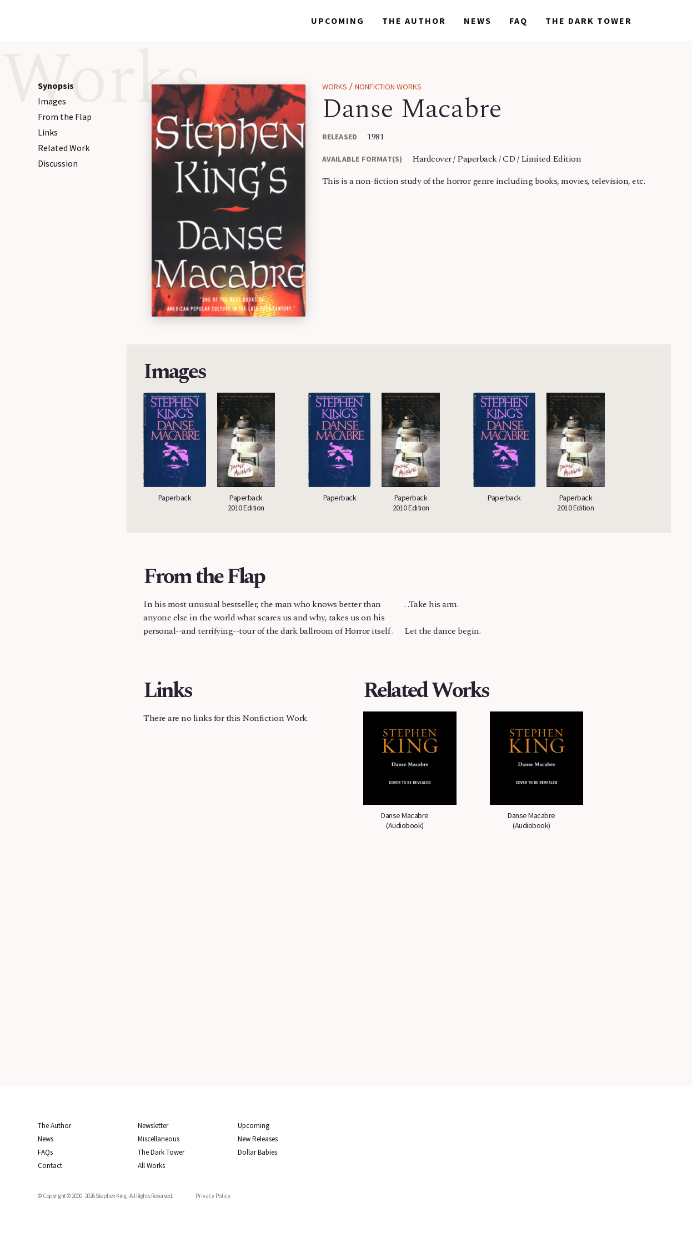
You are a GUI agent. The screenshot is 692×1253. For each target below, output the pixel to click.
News (478, 20)
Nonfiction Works (388, 87)
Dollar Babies (257, 1152)
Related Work (63, 147)
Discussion (58, 163)
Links (48, 132)
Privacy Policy (212, 1196)
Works (275, 20)
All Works (151, 1165)
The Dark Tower (588, 20)
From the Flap (65, 116)
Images (52, 101)
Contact (50, 1165)
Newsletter (153, 1125)
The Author (414, 20)
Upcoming (337, 20)
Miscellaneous (158, 1139)
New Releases (258, 1139)
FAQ (518, 20)
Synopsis (56, 85)
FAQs (45, 1152)
